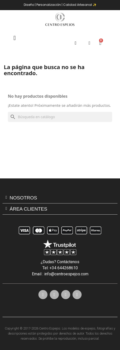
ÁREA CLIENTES (28, 209)
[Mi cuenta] (89, 43)
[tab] (60, 197)
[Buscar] (60, 117)
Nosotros (23, 197)
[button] (75, 43)
